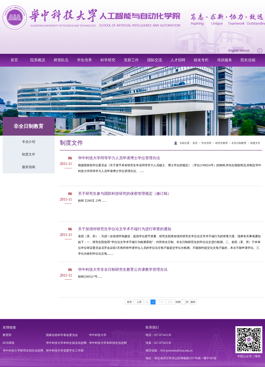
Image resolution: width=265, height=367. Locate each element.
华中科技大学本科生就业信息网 (66, 342)
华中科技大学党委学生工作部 (65, 350)
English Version (239, 50)
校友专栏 (201, 60)
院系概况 (37, 60)
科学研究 (107, 60)
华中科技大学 (97, 335)
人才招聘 (177, 60)
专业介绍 (28, 141)
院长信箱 (248, 60)
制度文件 (28, 154)
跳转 (192, 302)
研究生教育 (221, 143)
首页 (14, 60)
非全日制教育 (238, 143)
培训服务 (224, 60)
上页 (139, 302)
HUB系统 (9, 342)
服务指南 (28, 167)
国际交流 (154, 60)
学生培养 (84, 60)
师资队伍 (61, 60)
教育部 (7, 335)
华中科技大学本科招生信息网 (108, 342)
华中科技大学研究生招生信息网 (23, 350)
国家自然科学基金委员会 (62, 335)
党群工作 (131, 60)
